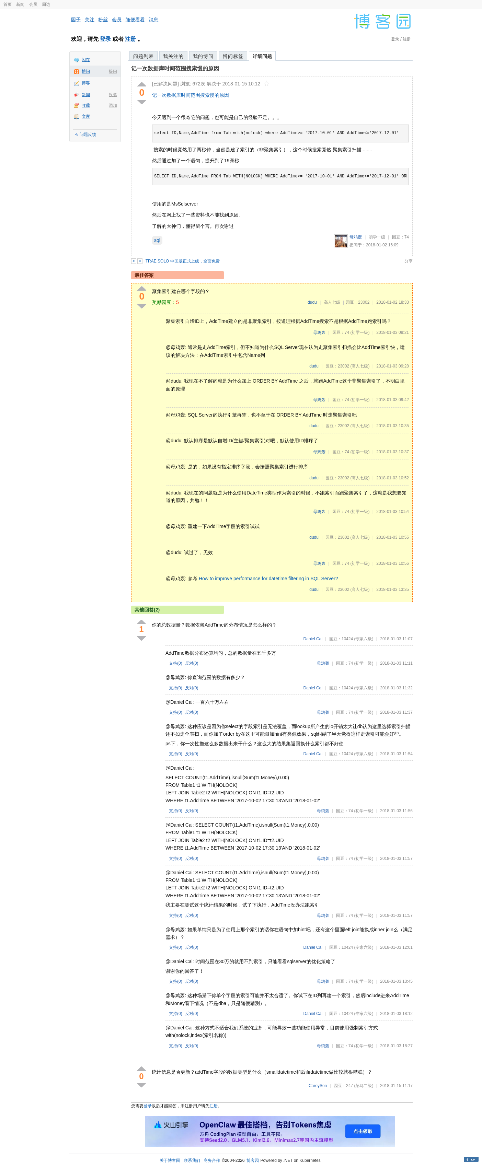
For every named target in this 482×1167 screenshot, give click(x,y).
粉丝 (103, 19)
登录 (105, 39)
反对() (191, 663)
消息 (153, 19)
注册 (130, 39)
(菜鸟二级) (363, 1085)
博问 (86, 71)
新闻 (20, 4)
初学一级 (377, 237)
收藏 (86, 105)
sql (157, 240)
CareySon (318, 1085)
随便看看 (135, 19)
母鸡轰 (355, 237)
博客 (86, 83)
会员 (33, 4)
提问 (113, 71)
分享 (408, 261)
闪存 (86, 59)
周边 (46, 4)
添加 (113, 105)
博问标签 (233, 56)
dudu (312, 302)
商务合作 (212, 1160)
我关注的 (173, 56)
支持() (175, 663)
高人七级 (332, 302)
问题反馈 (88, 134)
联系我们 (192, 1160)
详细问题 (262, 56)
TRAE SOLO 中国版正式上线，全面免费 (183, 261)
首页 (7, 4)
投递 (113, 94)
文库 (86, 116)
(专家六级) (363, 639)
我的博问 (203, 56)
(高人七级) (359, 366)
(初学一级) (359, 332)
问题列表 (143, 56)
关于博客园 (170, 1160)
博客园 (252, 1160)
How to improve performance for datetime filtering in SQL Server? (268, 578)
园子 (76, 19)
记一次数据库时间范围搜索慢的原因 (175, 68)
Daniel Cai (312, 639)
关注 (89, 19)
